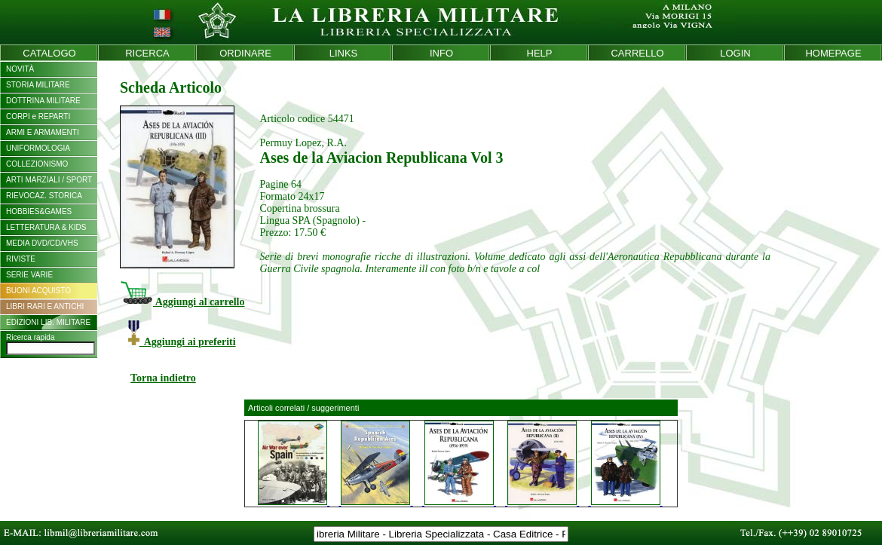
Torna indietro (163, 378)
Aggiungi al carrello (182, 302)
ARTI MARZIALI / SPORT (49, 180)
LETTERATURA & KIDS (46, 227)
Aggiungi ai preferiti (182, 342)
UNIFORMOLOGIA (38, 148)
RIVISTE (20, 259)
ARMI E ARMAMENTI (42, 132)
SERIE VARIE (29, 275)
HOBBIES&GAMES (39, 211)
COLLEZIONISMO (37, 164)
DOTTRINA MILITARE (43, 100)
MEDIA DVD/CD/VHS (42, 243)
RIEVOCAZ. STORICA (44, 195)
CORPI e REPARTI (38, 116)
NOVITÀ (20, 69)
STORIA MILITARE (38, 85)
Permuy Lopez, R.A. (302, 142)
